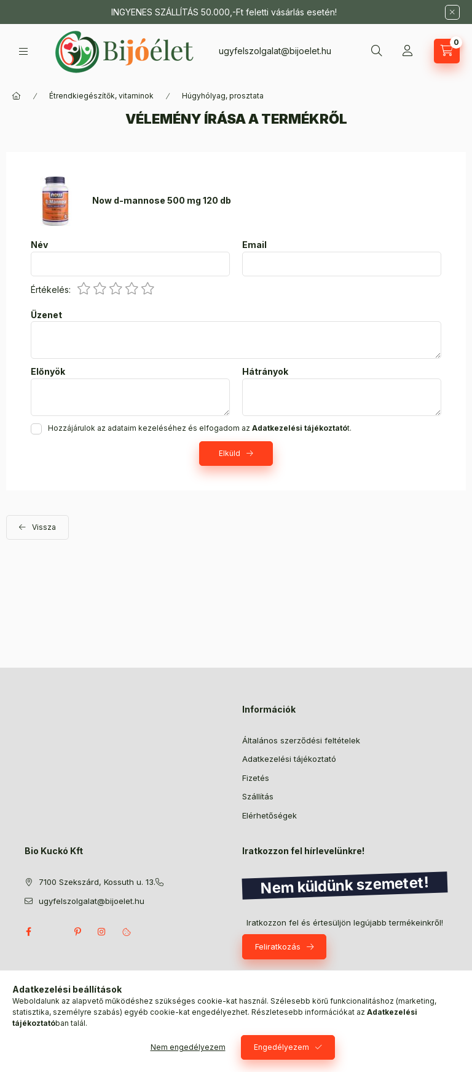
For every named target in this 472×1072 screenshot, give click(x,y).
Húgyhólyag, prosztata (223, 95)
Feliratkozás (278, 946)
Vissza (44, 527)
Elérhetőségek (269, 815)
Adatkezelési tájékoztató (289, 759)
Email (254, 245)
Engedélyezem (281, 1047)
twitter (53, 931)
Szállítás (257, 796)
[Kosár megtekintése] (447, 51)
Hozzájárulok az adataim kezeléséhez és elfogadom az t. (200, 428)
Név (39, 245)
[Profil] (407, 51)
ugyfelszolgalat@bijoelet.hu (275, 51)
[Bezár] (452, 12)
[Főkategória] (16, 96)
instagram (102, 931)
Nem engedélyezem (188, 1047)
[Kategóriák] (23, 51)
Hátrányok (265, 372)
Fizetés (255, 778)
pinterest (77, 931)
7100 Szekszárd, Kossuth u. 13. (97, 882)
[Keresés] (376, 51)
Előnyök (48, 372)
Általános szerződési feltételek (301, 740)
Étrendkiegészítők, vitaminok (101, 95)
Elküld (229, 453)
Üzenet (46, 315)
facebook (28, 931)
